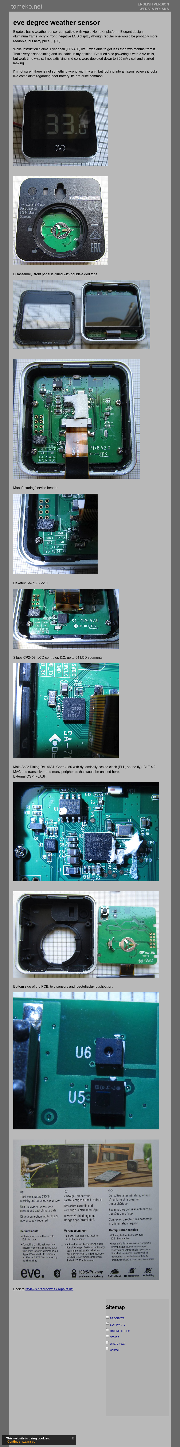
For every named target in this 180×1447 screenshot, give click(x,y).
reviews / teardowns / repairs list (50, 1289)
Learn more (28, 1441)
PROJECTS (117, 1318)
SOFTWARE (117, 1324)
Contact (114, 1350)
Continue (13, 1441)
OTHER (115, 1337)
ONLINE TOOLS (120, 1331)
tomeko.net (26, 6)
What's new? (117, 1343)
